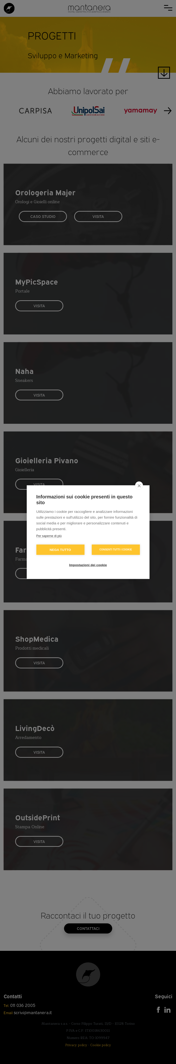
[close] (139, 485)
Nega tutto (60, 549)
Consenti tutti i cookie (115, 549)
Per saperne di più (49, 535)
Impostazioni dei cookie (88, 565)
